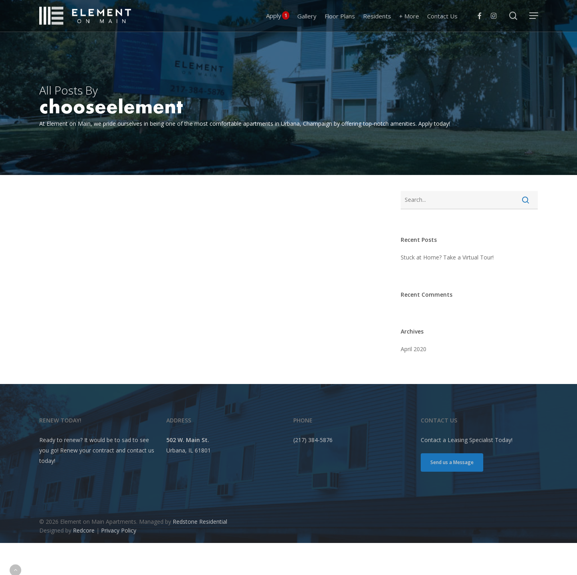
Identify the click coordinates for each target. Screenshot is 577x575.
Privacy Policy (118, 530)
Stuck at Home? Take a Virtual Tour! (447, 257)
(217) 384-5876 (313, 440)
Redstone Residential (200, 521)
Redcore (84, 530)
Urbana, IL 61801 (188, 450)
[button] (533, 16)
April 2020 (413, 349)
